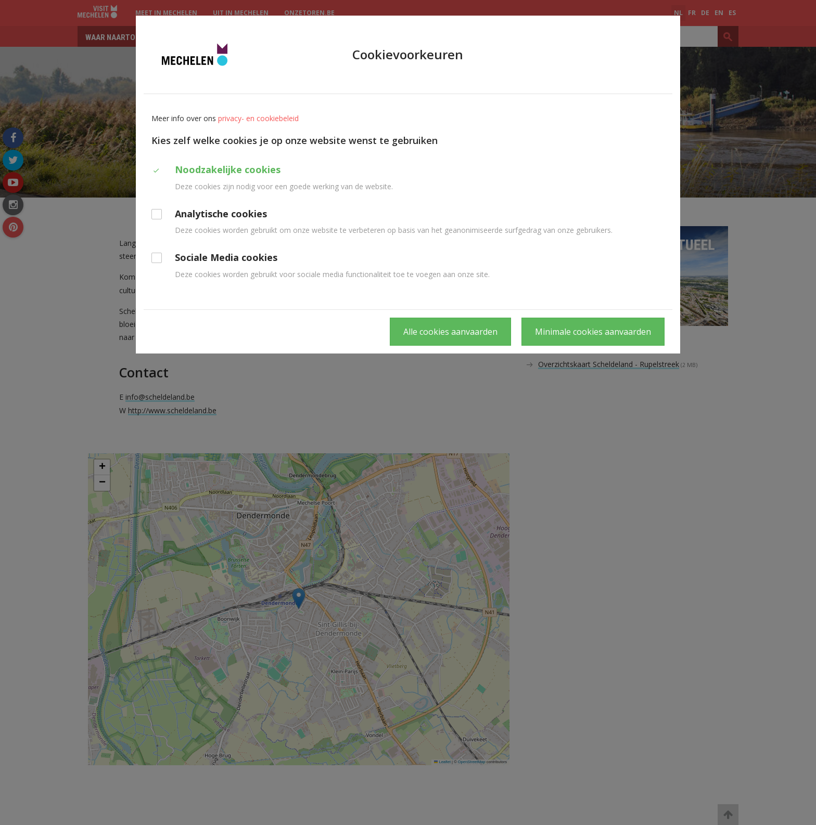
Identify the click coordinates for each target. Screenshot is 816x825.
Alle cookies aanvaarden (450, 331)
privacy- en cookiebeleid (258, 118)
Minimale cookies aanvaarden (593, 331)
